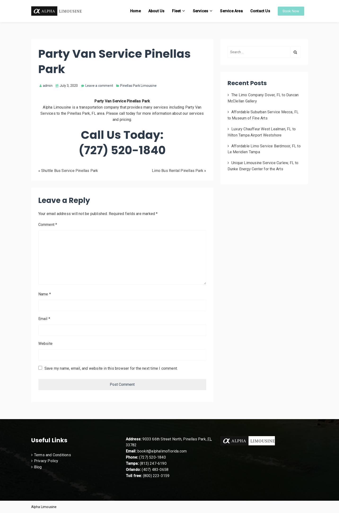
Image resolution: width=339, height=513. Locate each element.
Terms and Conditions (52, 455)
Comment (47, 224)
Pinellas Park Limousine (138, 86)
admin (46, 86)
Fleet (176, 11)
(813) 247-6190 (153, 463)
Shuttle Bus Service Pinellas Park (69, 170)
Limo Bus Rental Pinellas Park (177, 170)
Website (45, 343)
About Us (156, 11)
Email (44, 318)
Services (200, 11)
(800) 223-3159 (156, 476)
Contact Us (260, 11)
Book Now (291, 11)
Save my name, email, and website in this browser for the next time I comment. (111, 368)
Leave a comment (99, 86)
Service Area (231, 11)
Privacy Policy (46, 461)
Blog (38, 467)
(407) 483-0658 (155, 469)
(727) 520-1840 (152, 457)
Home (135, 11)
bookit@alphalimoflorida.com (161, 451)
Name (44, 294)
